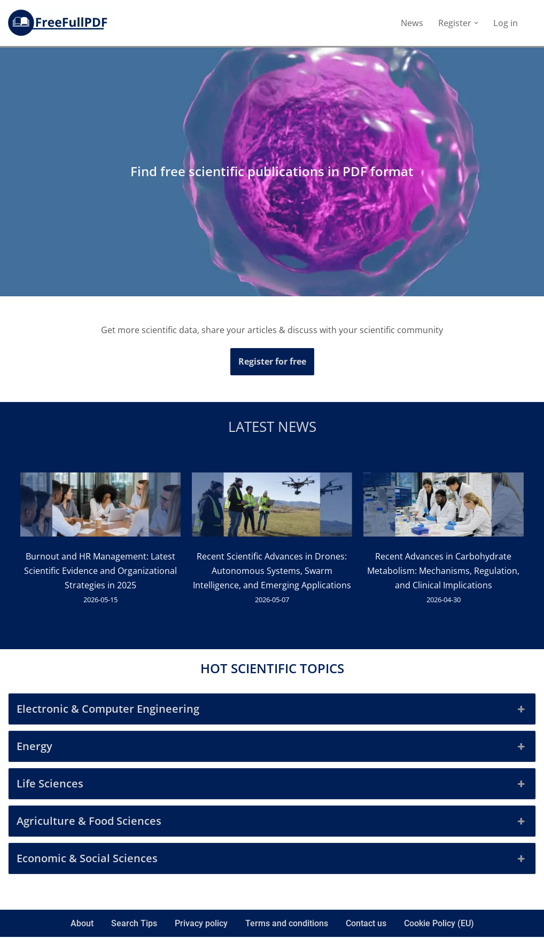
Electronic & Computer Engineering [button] (272, 710)
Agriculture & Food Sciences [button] (272, 822)
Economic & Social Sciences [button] (272, 860)
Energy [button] (272, 747)
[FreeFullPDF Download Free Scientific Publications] (61, 23)
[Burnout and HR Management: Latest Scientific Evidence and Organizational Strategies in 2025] (100, 507)
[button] (476, 23)
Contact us (366, 925)
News (412, 23)
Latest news (272, 427)
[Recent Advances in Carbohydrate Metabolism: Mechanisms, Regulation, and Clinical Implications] (443, 507)
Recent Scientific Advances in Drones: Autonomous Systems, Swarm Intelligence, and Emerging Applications (272, 571)
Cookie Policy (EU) (439, 925)
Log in (505, 23)
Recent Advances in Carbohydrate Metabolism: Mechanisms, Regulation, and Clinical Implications (444, 571)
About (82, 925)
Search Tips (134, 925)
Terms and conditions (286, 925)
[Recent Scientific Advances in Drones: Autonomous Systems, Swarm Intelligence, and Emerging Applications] (272, 507)
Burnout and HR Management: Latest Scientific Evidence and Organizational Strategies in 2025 (100, 571)
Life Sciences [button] (272, 785)
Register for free (272, 361)
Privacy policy (201, 925)
